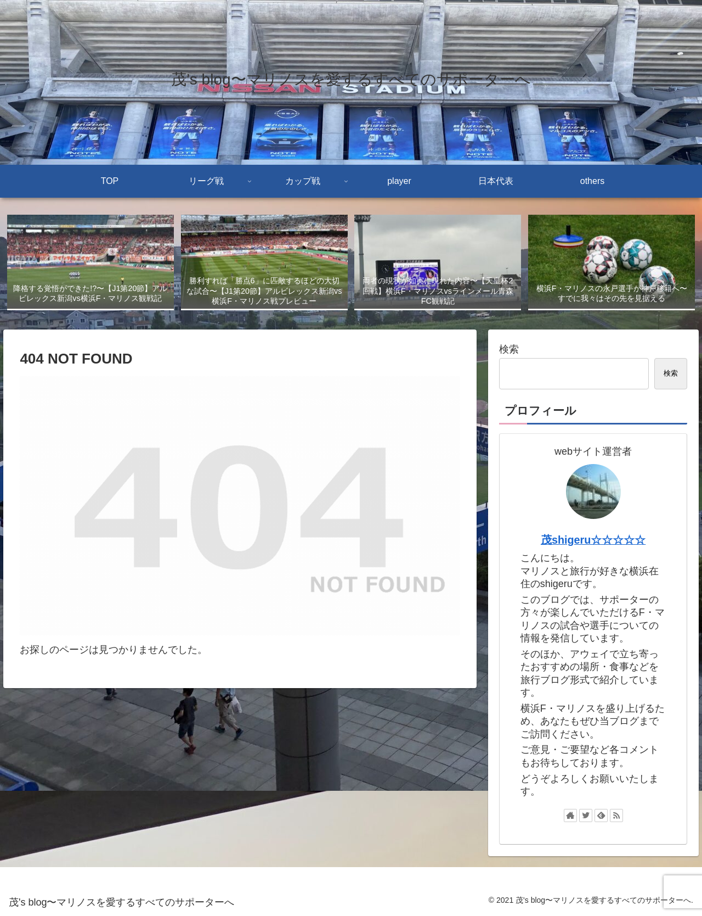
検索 (509, 349)
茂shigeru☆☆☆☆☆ (593, 540)
